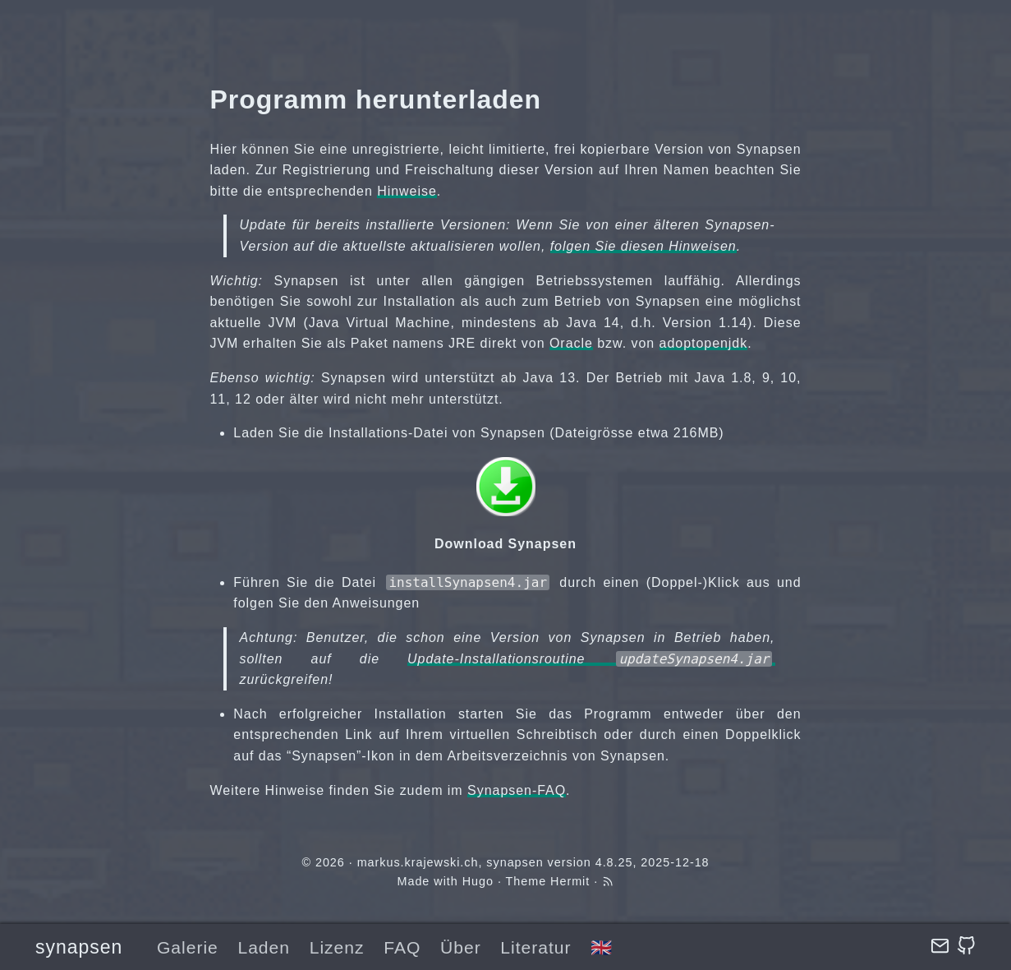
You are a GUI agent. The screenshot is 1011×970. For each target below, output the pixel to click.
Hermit (570, 881)
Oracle (571, 343)
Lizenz (337, 947)
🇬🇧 (602, 947)
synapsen (78, 947)
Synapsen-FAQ (516, 790)
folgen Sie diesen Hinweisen (643, 246)
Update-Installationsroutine (589, 659)
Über (460, 947)
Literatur (535, 947)
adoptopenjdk (703, 343)
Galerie (187, 947)
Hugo (478, 881)
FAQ (402, 947)
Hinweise (407, 191)
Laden (263, 947)
